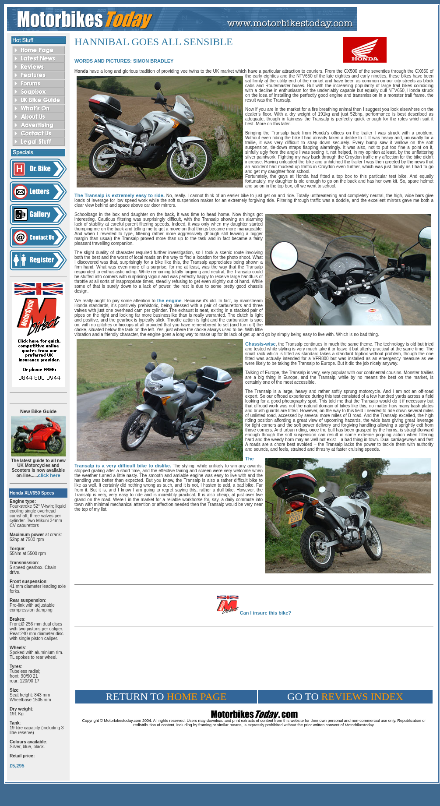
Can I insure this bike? (265, 612)
